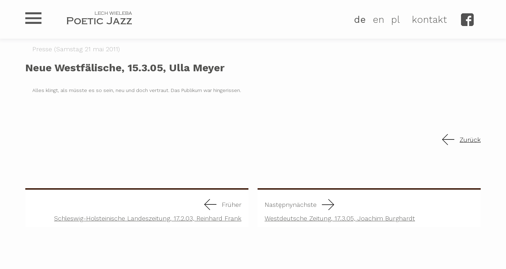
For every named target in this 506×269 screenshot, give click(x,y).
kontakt (429, 19)
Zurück (470, 139)
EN (378, 19)
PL (395, 19)
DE (360, 19)
